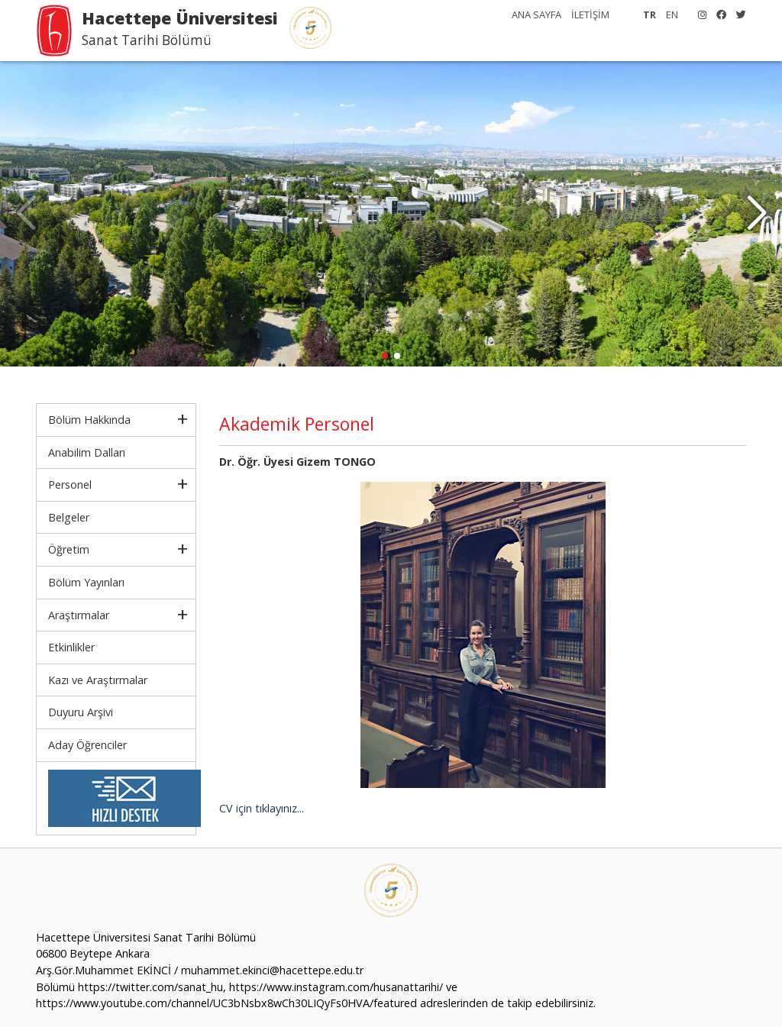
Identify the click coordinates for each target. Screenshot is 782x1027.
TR (649, 14)
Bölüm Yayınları (86, 582)
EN (672, 14)
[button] (756, 214)
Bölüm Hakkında (89, 419)
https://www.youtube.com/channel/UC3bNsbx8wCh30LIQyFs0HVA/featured (226, 1003)
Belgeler (68, 517)
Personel (70, 484)
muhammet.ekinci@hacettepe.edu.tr (272, 970)
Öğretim (68, 549)
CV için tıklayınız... (261, 808)
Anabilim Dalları (86, 452)
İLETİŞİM (590, 14)
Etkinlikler (71, 647)
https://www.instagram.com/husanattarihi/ (336, 987)
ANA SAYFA (536, 14)
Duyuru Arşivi (80, 712)
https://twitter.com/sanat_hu (150, 987)
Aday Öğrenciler (87, 745)
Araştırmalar (78, 615)
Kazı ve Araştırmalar (97, 680)
